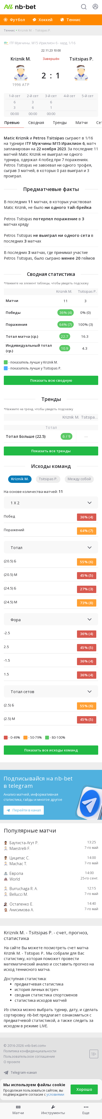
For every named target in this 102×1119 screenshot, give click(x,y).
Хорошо (84, 1089)
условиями (55, 1094)
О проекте (12, 1062)
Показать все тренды (51, 450)
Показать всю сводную (51, 380)
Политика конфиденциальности (30, 1051)
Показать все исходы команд (51, 750)
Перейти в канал (24, 810)
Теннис (9, 30)
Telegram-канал (20, 1072)
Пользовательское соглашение (29, 1056)
